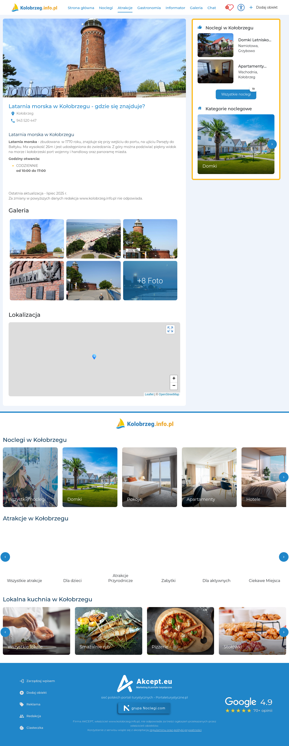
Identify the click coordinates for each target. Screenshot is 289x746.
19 (253, 88)
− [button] (173, 386)
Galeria (196, 7)
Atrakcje (125, 7)
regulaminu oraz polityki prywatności (175, 730)
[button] (272, 144)
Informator (175, 7)
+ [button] (173, 378)
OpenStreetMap (169, 394)
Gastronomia (149, 7)
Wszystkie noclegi (238, 93)
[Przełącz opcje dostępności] (241, 7)
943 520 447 (26, 120)
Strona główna (81, 7)
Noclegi (106, 7)
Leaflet (149, 394)
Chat (211, 7)
